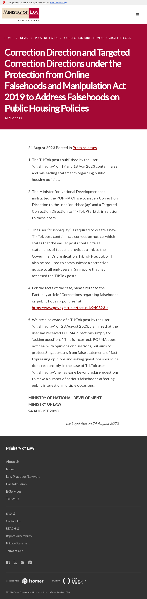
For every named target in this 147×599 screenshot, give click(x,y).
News (10, 469)
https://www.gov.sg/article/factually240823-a (70, 307)
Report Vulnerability (19, 536)
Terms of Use (14, 550)
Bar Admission (16, 484)
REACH (11, 528)
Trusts (11, 499)
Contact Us (13, 521)
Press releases (85, 147)
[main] (73, 230)
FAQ (9, 513)
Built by (72, 580)
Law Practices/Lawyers (23, 476)
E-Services (13, 491)
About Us (12, 461)
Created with (27, 580)
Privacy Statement (18, 543)
